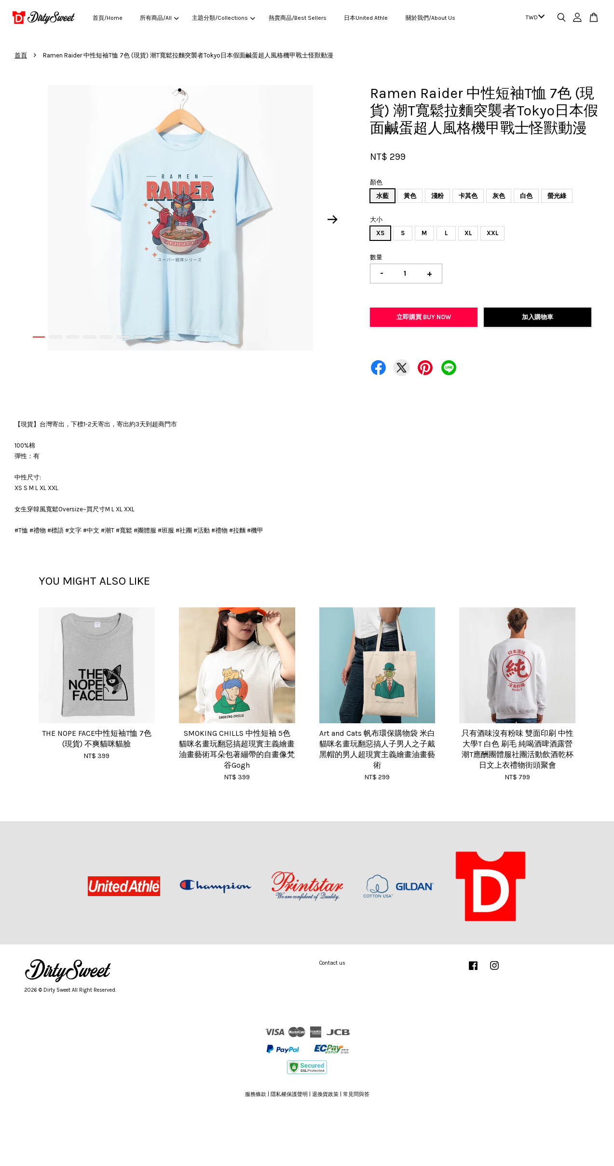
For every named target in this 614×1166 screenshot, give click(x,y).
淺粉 (437, 195)
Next (333, 219)
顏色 (376, 182)
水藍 (382, 195)
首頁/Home (108, 17)
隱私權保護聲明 (289, 1094)
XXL (492, 233)
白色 (526, 195)
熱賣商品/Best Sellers (298, 17)
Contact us (332, 963)
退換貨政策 (325, 1094)
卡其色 (468, 195)
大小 (376, 219)
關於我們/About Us (430, 17)
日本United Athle (366, 17)
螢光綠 (556, 195)
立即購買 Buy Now (423, 317)
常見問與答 (356, 1094)
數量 (376, 257)
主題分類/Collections (223, 17)
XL (468, 233)
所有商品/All (159, 17)
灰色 (498, 195)
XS (380, 233)
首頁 (20, 55)
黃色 (410, 195)
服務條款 (255, 1094)
